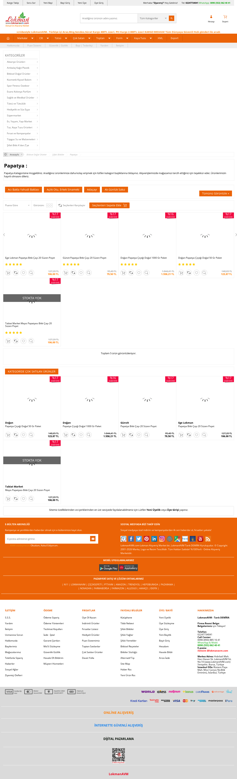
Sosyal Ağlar (11, 669)
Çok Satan (79, 38)
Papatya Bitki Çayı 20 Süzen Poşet (139, 426)
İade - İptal (49, 635)
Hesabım (164, 646)
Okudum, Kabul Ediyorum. (31, 545)
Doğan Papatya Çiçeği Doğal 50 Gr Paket (200, 258)
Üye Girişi (173, 510)
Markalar (22, 38)
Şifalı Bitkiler (127, 629)
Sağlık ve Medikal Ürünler (20, 97)
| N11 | (66, 584)
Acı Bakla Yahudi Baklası (23, 189)
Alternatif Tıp (127, 658)
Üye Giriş (98, 2)
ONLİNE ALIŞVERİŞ (119, 712)
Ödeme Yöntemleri (54, 623)
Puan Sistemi (34, 45)
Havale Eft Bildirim (53, 658)
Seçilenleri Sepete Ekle (109, 205)
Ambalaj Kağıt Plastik (18, 67)
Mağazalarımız (13, 652)
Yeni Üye (82, 2)
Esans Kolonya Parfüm (19, 91)
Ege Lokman (185, 422)
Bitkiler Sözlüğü (129, 652)
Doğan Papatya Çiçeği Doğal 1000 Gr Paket (144, 258)
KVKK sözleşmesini (20, 545)
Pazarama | (168, 584)
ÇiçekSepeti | (96, 584)
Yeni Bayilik (165, 635)
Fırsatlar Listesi (90, 629)
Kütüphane (126, 617)
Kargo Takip (13, 2)
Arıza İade (164, 658)
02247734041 (192, 2)
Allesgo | (133, 588)
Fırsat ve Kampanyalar (19, 133)
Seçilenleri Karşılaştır (74, 205)
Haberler (10, 663)
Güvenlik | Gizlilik (58, 45)
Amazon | (122, 584)
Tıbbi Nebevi (127, 623)
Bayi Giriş (65, 2)
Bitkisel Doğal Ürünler (18, 73)
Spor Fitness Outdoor (18, 85)
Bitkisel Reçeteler (130, 646)
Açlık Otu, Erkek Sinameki (63, 189)
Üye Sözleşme (166, 623)
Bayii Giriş (164, 640)
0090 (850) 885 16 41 (209, 640)
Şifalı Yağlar (127, 635)
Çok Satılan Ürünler (92, 652)
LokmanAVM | (79, 584)
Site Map (125, 663)
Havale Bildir (166, 652)
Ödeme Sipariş (51, 617)
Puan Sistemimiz (91, 640)
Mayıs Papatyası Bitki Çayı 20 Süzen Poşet (27, 490)
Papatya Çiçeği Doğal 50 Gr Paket (23, 426)
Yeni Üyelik (154, 510)
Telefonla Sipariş (14, 658)
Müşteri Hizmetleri (54, 663)
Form (119, 38)
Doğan (9, 422)
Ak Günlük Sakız (115, 189)
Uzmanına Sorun (14, 635)
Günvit (125, 422)
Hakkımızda (13, 45)
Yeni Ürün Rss (128, 675)
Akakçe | (144, 588)
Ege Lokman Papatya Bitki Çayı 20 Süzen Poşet (30, 258)
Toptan (100, 38)
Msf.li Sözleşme (52, 646)
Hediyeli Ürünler (91, 635)
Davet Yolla (88, 658)
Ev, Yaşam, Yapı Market (19, 121)
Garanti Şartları (52, 640)
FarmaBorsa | (103, 588)
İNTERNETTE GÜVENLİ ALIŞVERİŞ (118, 725)
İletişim (120, 45)
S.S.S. (8, 617)
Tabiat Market (14, 486)
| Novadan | (86, 588)
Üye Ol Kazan (89, 617)
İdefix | (154, 588)
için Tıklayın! (211, 626)
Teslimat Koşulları (53, 629)
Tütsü (58, 38)
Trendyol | (135, 584)
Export (174, 38)
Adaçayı (92, 189)
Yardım (104, 45)
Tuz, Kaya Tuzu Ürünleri (19, 127)
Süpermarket (14, 115)
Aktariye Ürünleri (16, 61)
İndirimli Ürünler (91, 623)
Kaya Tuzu (140, 38)
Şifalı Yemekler (129, 640)
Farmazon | (119, 588)
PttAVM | (110, 584)
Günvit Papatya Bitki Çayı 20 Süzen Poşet (84, 258)
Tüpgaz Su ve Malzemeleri (21, 139)
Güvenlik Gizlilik (52, 652)
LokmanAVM (118, 774)
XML (160, 38)
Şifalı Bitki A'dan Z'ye (18, 145)
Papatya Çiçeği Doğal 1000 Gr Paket (82, 426)
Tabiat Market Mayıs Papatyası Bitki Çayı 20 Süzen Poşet (28, 324)
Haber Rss (126, 669)
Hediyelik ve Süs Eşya (18, 109)
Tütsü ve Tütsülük (16, 103)
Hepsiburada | (151, 584)
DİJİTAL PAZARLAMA (118, 739)
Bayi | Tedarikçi (84, 45)
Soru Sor (31, 2)
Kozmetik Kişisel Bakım (19, 79)
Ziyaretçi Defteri (13, 675)
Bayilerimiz (11, 646)
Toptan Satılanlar (91, 646)
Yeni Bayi (48, 2)
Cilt (41, 38)
